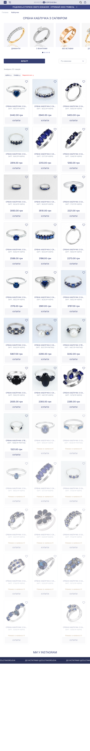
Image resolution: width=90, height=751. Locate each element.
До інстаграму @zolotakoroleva (46, 660)
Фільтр (24, 61)
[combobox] (72, 61)
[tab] (43, 52)
